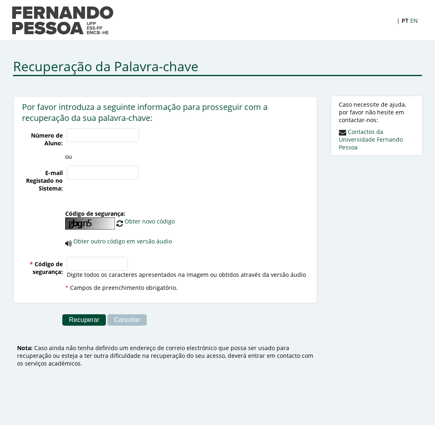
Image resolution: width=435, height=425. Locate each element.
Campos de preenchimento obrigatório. (124, 287)
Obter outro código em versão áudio (122, 241)
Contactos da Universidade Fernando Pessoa (371, 139)
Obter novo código (145, 221)
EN (414, 20)
